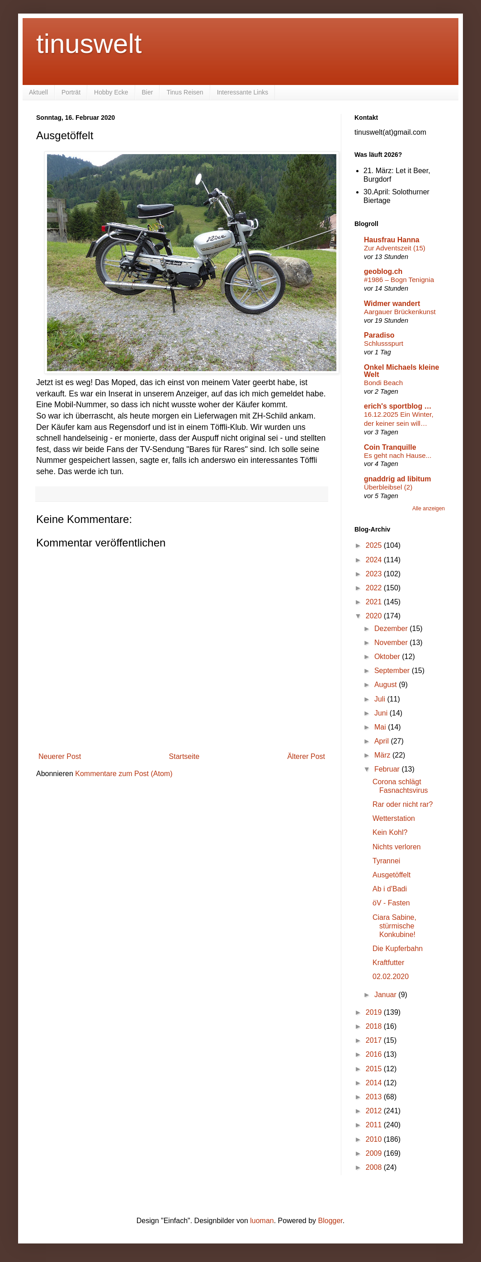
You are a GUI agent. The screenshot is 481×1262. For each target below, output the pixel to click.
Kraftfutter (388, 962)
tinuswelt (88, 43)
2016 (375, 1054)
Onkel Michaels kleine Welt (401, 370)
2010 (375, 1139)
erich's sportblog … (398, 406)
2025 (375, 545)
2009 (375, 1153)
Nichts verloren (397, 847)
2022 (375, 588)
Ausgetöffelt (391, 875)
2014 (375, 1083)
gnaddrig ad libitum (397, 479)
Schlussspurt (383, 343)
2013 (375, 1097)
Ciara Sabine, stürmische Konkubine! (394, 926)
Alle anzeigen (428, 508)
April (382, 741)
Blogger (330, 1220)
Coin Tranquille (390, 447)
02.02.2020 (391, 976)
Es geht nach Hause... (397, 455)
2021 (375, 602)
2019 (375, 1012)
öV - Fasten (391, 903)
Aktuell (38, 92)
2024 (375, 560)
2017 (375, 1040)
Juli (380, 699)
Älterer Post (306, 756)
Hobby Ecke (111, 92)
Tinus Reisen (184, 92)
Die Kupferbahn (398, 948)
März (383, 755)
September (393, 670)
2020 (375, 616)
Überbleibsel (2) (388, 487)
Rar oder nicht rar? (403, 804)
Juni (382, 713)
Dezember (392, 628)
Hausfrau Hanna (392, 240)
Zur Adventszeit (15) (394, 248)
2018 (375, 1026)
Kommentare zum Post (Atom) (123, 773)
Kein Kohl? (390, 832)
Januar (386, 994)
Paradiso (379, 335)
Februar (387, 769)
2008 (375, 1167)
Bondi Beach (383, 382)
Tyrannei (386, 861)
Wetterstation (394, 818)
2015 (375, 1069)
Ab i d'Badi (390, 889)
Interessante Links (243, 92)
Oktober (388, 656)
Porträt (70, 92)
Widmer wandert (392, 303)
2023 (375, 574)
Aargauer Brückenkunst (400, 312)
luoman (262, 1220)
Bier (147, 92)
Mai (381, 727)
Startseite (184, 756)
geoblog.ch (383, 271)
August (386, 684)
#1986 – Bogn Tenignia (399, 279)
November (392, 642)
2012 (375, 1111)
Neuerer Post (59, 756)
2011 (375, 1125)
